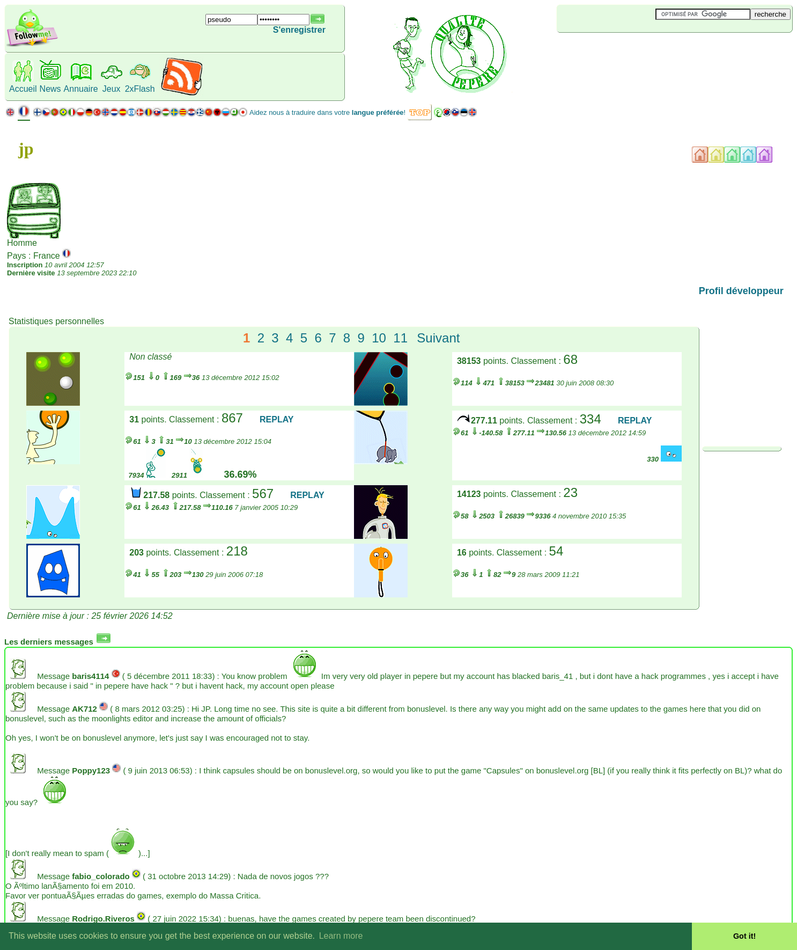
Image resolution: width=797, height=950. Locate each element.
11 (400, 338)
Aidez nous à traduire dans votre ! (327, 112)
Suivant (438, 338)
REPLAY (276, 419)
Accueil (23, 88)
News (50, 88)
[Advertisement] (620, 50)
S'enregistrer (299, 29)
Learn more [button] (341, 935)
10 (379, 338)
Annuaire (81, 88)
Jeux (111, 88)
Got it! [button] (744, 936)
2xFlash (140, 88)
